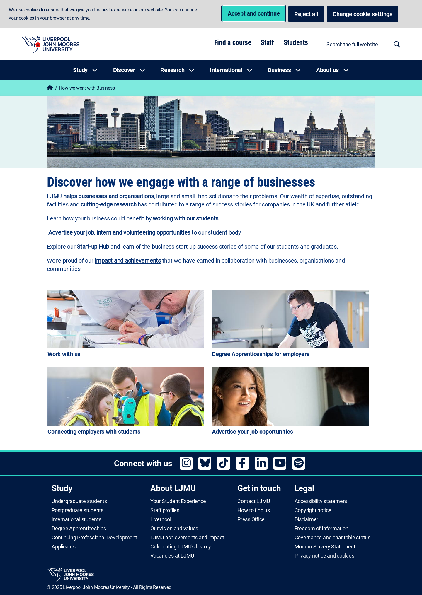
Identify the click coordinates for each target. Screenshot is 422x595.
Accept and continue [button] (254, 13)
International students (76, 519)
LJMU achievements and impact (187, 538)
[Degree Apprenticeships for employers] (290, 324)
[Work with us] (126, 324)
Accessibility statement (321, 501)
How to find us (253, 510)
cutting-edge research (108, 204)
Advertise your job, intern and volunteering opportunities (119, 232)
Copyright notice (313, 510)
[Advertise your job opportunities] (290, 402)
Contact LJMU (253, 501)
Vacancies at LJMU (172, 556)
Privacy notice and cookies (324, 556)
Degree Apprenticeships (79, 528)
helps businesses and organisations (108, 196)
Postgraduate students (77, 510)
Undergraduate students (79, 501)
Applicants (64, 547)
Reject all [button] (306, 14)
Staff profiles (164, 510)
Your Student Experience (178, 501)
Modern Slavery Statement (325, 547)
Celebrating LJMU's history (180, 547)
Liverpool (160, 519)
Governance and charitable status (332, 538)
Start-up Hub (93, 246)
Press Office (251, 519)
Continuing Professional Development (94, 538)
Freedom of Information (321, 528)
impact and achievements (128, 260)
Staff (267, 42)
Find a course (232, 42)
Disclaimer (307, 519)
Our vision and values (174, 528)
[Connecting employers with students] (126, 402)
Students (296, 42)
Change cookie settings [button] (365, 14)
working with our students (185, 218)
